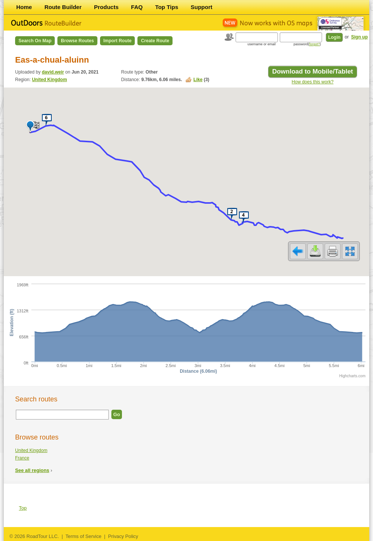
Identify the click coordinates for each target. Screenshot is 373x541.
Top (23, 508)
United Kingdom (49, 79)
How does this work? (313, 82)
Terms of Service (83, 536)
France (22, 458)
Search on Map (34, 40)
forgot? (314, 44)
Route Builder (63, 7)
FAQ (137, 7)
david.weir (53, 72)
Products (106, 7)
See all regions (32, 470)
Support (202, 7)
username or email (261, 44)
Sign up (359, 37)
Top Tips (166, 7)
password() (307, 44)
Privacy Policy (123, 536)
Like (197, 79)
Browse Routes (77, 40)
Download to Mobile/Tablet (312, 71)
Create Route (155, 40)
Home (24, 7)
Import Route (117, 40)
